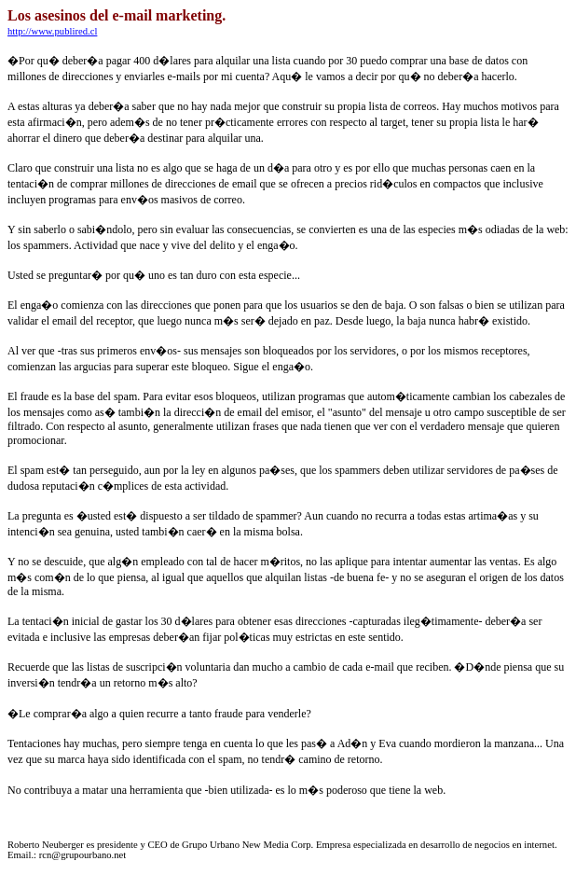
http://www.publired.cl (52, 31)
